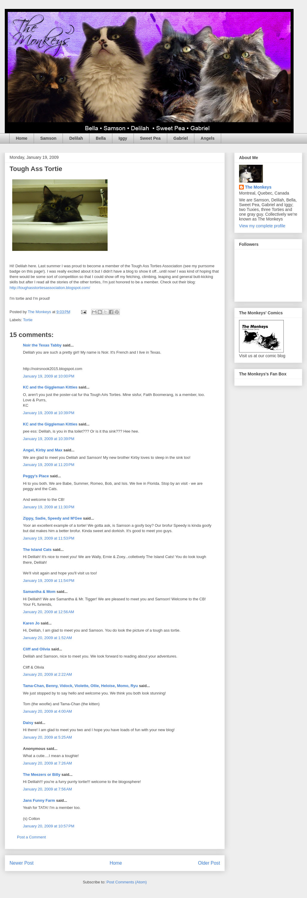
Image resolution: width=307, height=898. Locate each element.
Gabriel (180, 138)
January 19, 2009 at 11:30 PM (48, 507)
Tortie (27, 320)
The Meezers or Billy (42, 774)
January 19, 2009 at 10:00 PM (48, 376)
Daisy (28, 722)
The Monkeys (258, 187)
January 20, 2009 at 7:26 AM (47, 763)
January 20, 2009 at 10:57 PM (48, 826)
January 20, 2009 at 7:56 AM (47, 789)
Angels (208, 138)
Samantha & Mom (39, 591)
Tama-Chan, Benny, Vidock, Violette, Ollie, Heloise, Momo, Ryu (80, 685)
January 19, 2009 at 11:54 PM (48, 580)
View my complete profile (262, 225)
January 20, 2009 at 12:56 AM (48, 612)
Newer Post (22, 863)
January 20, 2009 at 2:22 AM (47, 674)
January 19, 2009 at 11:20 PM (48, 464)
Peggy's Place (36, 476)
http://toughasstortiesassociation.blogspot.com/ (50, 287)
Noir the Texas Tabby (42, 345)
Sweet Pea (150, 138)
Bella (101, 138)
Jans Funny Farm (39, 800)
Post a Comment (31, 837)
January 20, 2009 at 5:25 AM (47, 737)
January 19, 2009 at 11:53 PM (48, 538)
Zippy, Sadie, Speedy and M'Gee (52, 518)
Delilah (76, 138)
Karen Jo (31, 623)
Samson (48, 138)
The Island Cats (37, 549)
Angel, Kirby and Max (42, 450)
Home (21, 138)
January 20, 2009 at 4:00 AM (47, 711)
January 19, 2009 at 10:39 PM (48, 413)
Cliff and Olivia (36, 649)
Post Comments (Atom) (126, 882)
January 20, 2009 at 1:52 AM (47, 638)
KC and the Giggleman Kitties (50, 387)
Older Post (209, 863)
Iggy (123, 138)
